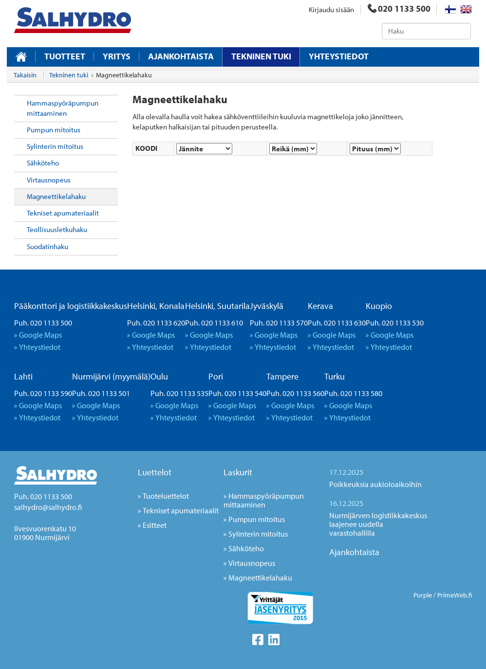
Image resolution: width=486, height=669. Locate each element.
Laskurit (238, 472)
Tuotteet (64, 56)
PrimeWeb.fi (454, 595)
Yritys (117, 56)
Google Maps (40, 335)
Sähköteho (43, 162)
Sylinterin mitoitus (55, 146)
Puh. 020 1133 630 (337, 322)
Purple (422, 595)
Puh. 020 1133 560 (295, 393)
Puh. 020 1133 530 (395, 322)
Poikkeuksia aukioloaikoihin (375, 484)
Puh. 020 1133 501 (101, 393)
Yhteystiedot (339, 56)
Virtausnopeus (49, 179)
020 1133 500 (399, 8)
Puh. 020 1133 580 (353, 393)
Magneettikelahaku (56, 196)
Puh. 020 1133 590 (43, 393)
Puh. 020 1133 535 (179, 393)
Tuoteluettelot (166, 496)
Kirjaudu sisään (331, 9)
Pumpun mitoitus (53, 129)
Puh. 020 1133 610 (214, 322)
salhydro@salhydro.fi (48, 507)
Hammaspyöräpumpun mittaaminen (62, 107)
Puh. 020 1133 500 (43, 322)
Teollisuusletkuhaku (57, 229)
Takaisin (25, 75)
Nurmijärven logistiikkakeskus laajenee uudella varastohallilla (378, 524)
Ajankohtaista (181, 56)
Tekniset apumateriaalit (63, 212)
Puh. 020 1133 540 (237, 393)
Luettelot (154, 472)
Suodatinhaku (47, 246)
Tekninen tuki (261, 56)
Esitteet (155, 525)
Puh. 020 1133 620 (156, 322)
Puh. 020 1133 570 (279, 322)
